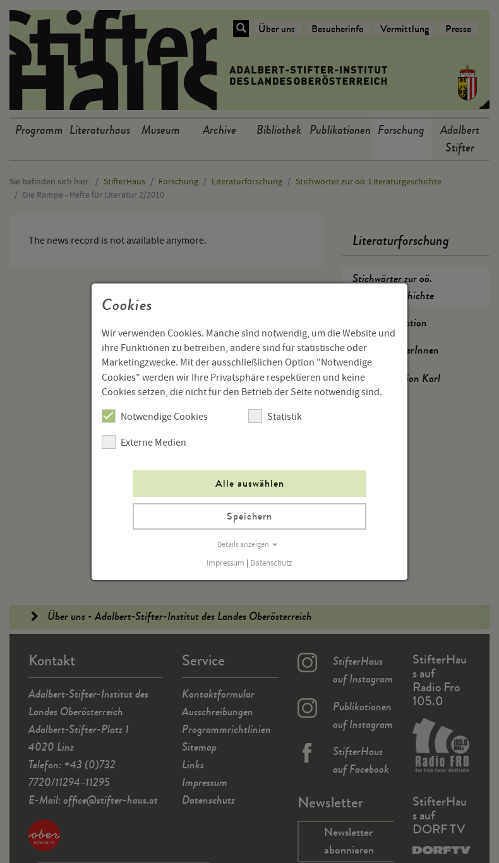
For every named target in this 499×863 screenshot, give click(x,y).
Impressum (225, 563)
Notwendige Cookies (155, 416)
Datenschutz (271, 563)
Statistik (275, 416)
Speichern (249, 516)
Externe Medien (144, 442)
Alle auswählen (249, 483)
